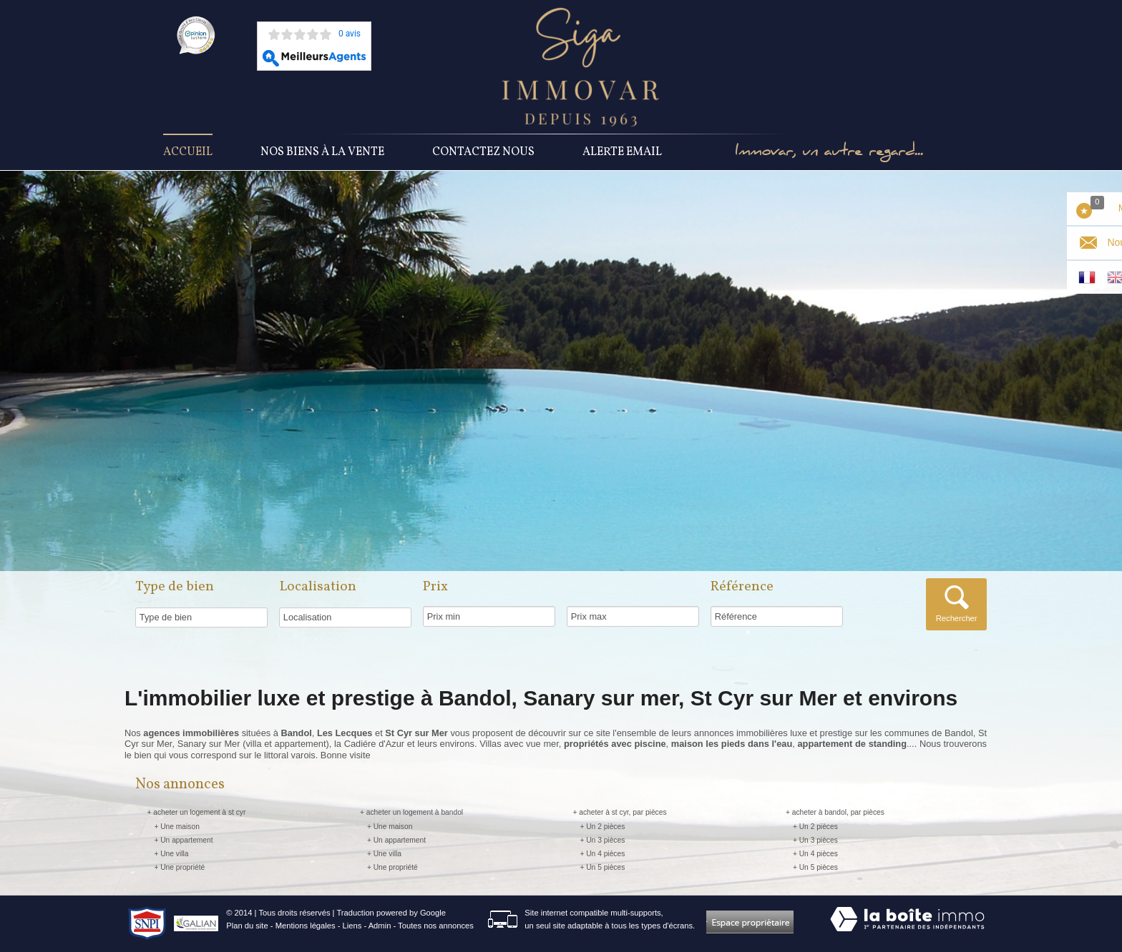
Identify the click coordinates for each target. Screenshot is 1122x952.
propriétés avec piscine (615, 743)
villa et (259, 743)
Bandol (959, 733)
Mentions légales (305, 925)
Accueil (188, 152)
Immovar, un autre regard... (829, 152)
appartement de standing (851, 743)
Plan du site (247, 925)
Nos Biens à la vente (322, 152)
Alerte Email (622, 152)
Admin (380, 925)
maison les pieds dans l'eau (731, 743)
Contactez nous (483, 152)
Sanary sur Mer (208, 743)
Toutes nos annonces (436, 925)
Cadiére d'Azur (374, 743)
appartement (300, 743)
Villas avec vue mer (518, 743)
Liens (352, 925)
